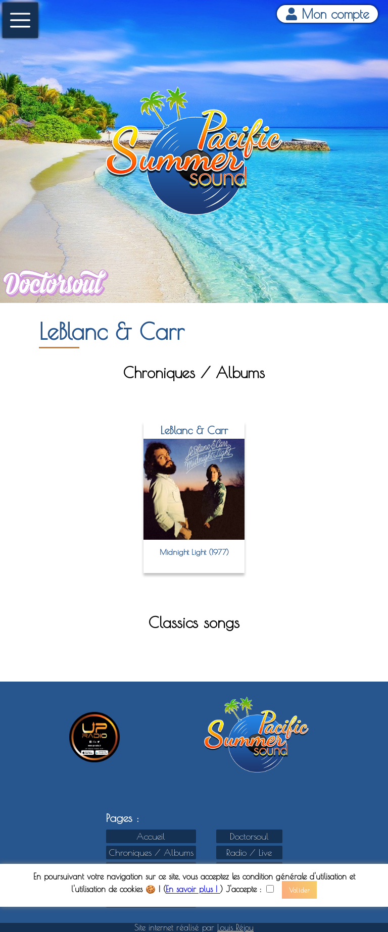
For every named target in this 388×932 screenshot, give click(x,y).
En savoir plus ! (193, 889)
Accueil (150, 836)
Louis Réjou (235, 927)
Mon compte (327, 14)
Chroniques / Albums (151, 852)
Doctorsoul (249, 836)
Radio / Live (249, 852)
